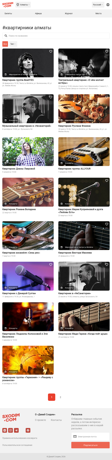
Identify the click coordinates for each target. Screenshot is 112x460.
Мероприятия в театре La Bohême (23, 74)
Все (5, 44)
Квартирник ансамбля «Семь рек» (21, 252)
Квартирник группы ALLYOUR (74, 168)
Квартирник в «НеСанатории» (74, 293)
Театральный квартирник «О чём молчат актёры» (81, 81)
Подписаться (90, 445)
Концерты (13, 120)
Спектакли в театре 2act (75, 74)
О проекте (40, 420)
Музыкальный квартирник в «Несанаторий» (26, 125)
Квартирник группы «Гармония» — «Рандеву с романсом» (27, 379)
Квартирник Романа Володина (19, 209)
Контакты (56, 420)
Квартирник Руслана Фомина (74, 125)
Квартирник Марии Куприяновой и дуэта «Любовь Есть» (80, 211)
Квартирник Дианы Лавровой (18, 168)
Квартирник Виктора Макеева (75, 252)
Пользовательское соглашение (17, 445)
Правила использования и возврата (19, 438)
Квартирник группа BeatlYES (18, 79)
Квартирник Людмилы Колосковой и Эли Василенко (25, 335)
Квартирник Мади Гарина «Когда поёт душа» (83, 333)
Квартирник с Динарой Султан (19, 293)
